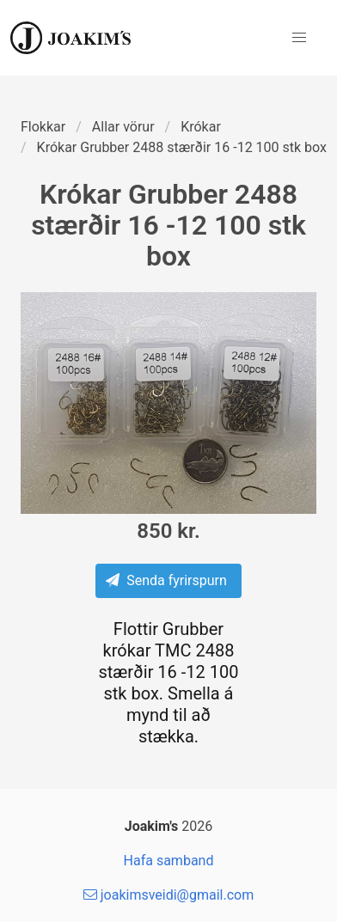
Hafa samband (169, 860)
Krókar (201, 127)
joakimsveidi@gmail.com (168, 895)
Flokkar (43, 127)
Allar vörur (123, 127)
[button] (299, 38)
